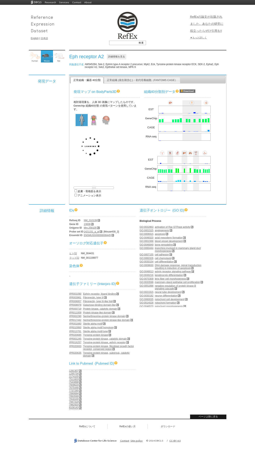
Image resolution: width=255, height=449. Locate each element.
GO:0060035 (147, 299)
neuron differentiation (166, 295)
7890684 (74, 393)
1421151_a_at (91, 231)
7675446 (74, 387)
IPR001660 (75, 323)
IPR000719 (75, 308)
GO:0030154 (147, 261)
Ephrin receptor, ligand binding (99, 293)
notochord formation (165, 302)
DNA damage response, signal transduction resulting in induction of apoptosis (178, 267)
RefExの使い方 (127, 426)
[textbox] (123, 43)
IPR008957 (75, 301)
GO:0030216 (147, 275)
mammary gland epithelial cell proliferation (177, 282)
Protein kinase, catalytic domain (100, 308)
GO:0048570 (147, 306)
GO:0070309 (147, 278)
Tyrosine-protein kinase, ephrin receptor (104, 342)
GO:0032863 (147, 227)
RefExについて (87, 426)
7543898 (74, 382)
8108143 (74, 407)
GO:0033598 (147, 282)
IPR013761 (75, 331)
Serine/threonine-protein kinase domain (104, 316)
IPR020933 (75, 346)
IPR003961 (75, 297)
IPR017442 (75, 320)
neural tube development (168, 292)
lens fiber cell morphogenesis (170, 278)
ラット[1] (74, 257)
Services (64, 2)
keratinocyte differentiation (169, 275)
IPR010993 (75, 327)
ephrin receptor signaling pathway (173, 271)
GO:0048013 (147, 271)
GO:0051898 (147, 285)
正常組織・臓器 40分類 (87, 80)
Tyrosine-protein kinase (95, 335)
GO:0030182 (147, 295)
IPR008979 (75, 305)
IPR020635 (75, 353)
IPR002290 (75, 316)
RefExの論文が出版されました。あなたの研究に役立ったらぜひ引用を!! (206, 23)
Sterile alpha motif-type (95, 331)
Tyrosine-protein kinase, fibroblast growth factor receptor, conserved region (108, 347)
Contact (76, 2)
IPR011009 (75, 312)
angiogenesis (162, 230)
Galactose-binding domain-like (99, 305)
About (88, 2)
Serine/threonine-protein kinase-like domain (106, 320)
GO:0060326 (147, 258)
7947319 (74, 401)
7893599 (74, 396)
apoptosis (160, 234)
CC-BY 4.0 (175, 440)
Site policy (136, 440)
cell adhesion (162, 254)
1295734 (74, 373)
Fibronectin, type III (93, 297)
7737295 (74, 390)
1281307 (74, 370)
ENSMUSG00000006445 (97, 235)
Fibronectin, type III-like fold (98, 301)
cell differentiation (164, 261)
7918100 (74, 399)
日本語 (44, 38)
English (35, 38)
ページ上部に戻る (208, 416)
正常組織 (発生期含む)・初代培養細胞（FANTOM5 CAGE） (142, 80)
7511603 (74, 379)
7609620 (74, 385)
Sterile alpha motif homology (98, 327)
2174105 (74, 376)
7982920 (74, 404)
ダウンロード (168, 426)
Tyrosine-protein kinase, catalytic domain (105, 338)
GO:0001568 (147, 241)
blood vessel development (169, 241)
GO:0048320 (147, 237)
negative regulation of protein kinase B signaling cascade (175, 287)
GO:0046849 (147, 244)
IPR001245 (75, 338)
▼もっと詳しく (198, 37)
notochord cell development (169, 299)
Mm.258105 (90, 227)
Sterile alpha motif (92, 323)
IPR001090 (75, 293)
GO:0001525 (147, 230)
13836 (87, 224)
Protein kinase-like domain (97, 312)
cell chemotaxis (163, 258)
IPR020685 (75, 335)
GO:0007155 (147, 254)
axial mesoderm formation (169, 237)
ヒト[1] (73, 253)
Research (50, 2)
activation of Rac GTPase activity (172, 227)
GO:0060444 (147, 248)
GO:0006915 (147, 234)
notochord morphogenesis (169, 306)
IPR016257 (75, 342)
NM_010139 (90, 220)
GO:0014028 (147, 302)
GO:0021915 (147, 292)
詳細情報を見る (116, 56)
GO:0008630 (147, 265)
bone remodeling (164, 244)
